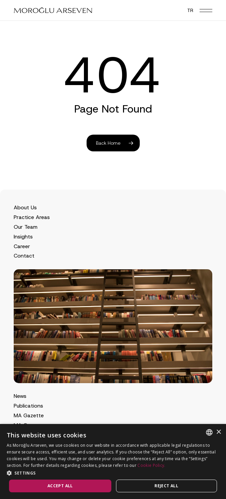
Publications (28, 405)
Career (22, 246)
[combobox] (209, 432)
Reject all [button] (166, 486)
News (20, 396)
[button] (206, 10)
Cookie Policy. (151, 465)
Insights (23, 236)
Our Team (25, 226)
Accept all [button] (60, 486)
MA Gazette (29, 415)
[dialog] (113, 461)
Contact (24, 255)
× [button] (218, 432)
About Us (25, 207)
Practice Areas (32, 217)
